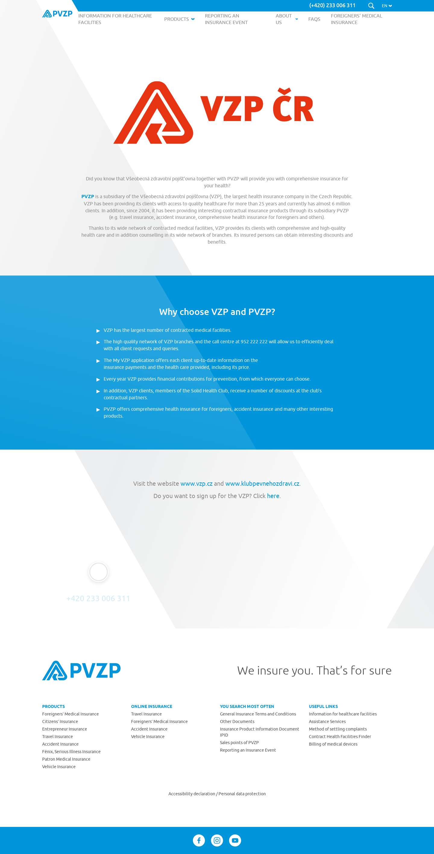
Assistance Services (327, 721)
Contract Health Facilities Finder (340, 736)
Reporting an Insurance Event (248, 750)
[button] (387, 5)
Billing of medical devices (333, 744)
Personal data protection (242, 793)
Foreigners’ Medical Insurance (70, 714)
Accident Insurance (60, 744)
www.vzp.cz (196, 483)
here (272, 495)
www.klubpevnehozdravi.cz (262, 483)
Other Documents (237, 721)
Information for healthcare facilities (343, 714)
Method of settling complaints (338, 729)
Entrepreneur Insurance (64, 729)
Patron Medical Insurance (66, 759)
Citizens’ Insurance (60, 721)
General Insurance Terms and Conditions (258, 714)
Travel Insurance (57, 736)
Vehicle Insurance (59, 766)
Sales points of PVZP (239, 742)
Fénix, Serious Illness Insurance (71, 751)
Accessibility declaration (192, 793)
